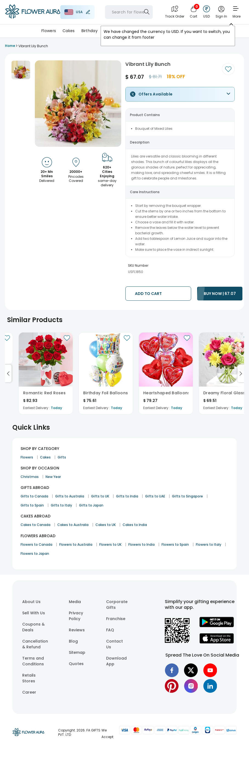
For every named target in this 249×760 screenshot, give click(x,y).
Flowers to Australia (75, 544)
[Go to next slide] (240, 373)
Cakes (69, 30)
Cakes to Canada (35, 524)
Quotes (76, 663)
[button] (21, 70)
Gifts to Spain (32, 505)
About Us (31, 601)
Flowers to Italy (208, 544)
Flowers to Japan (35, 553)
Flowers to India (141, 544)
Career (29, 692)
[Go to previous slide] (8, 373)
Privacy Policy (76, 615)
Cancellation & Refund (35, 644)
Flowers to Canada (36, 544)
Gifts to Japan (91, 505)
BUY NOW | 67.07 (220, 293)
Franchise (115, 618)
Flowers (48, 30)
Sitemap (77, 652)
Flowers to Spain (175, 544)
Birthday (89, 30)
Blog (73, 641)
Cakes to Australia (73, 524)
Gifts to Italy (61, 505)
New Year (53, 476)
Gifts (62, 457)
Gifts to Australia (69, 496)
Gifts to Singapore (187, 496)
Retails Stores (29, 678)
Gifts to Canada (34, 496)
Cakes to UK (105, 524)
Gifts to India (127, 496)
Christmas (30, 476)
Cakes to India (135, 524)
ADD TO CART (148, 293)
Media (75, 601)
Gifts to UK (100, 496)
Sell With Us (33, 613)
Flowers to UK (110, 544)
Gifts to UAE (155, 496)
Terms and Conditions (33, 661)
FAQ (110, 630)
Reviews (77, 630)
